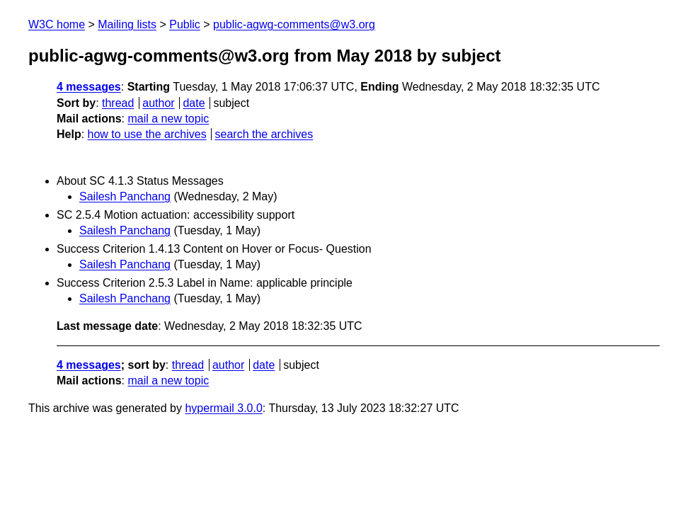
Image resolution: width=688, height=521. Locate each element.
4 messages (89, 87)
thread (118, 103)
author (158, 103)
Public (184, 24)
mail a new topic (168, 119)
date (194, 103)
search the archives (264, 134)
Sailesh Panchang (125, 196)
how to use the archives (147, 134)
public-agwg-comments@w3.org (294, 24)
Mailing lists (127, 24)
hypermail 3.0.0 (223, 408)
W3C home (56, 24)
